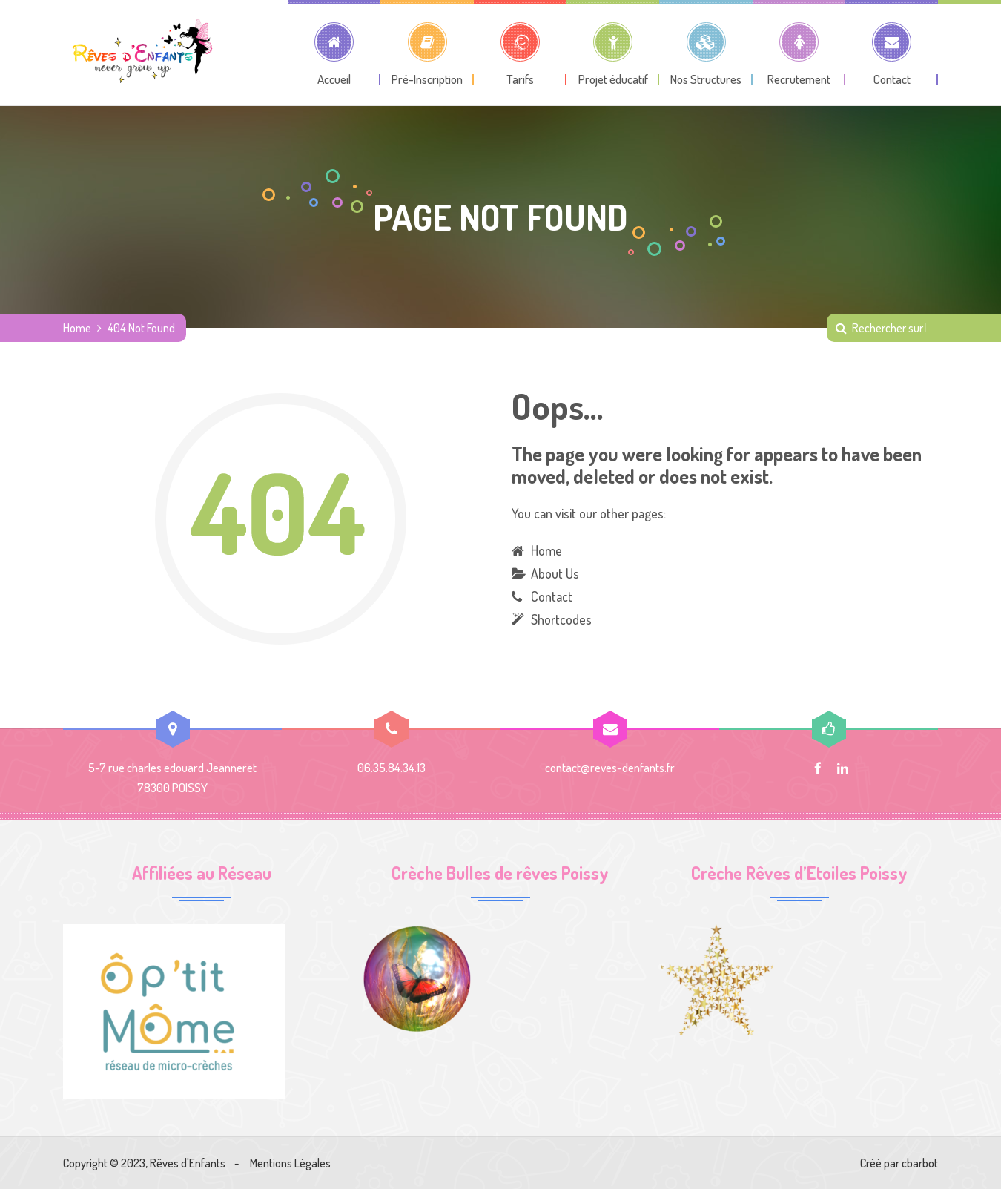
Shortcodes (561, 619)
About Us (555, 573)
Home (77, 327)
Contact (551, 596)
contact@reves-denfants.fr (610, 767)
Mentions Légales (290, 1163)
